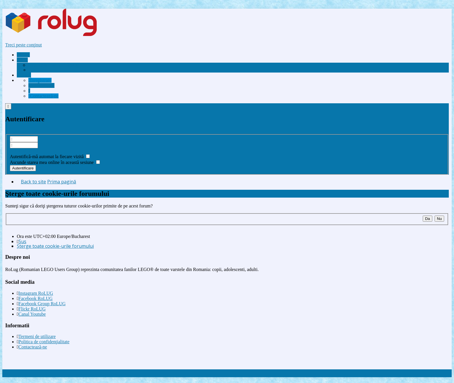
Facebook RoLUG (36, 298)
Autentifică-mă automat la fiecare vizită (50, 156)
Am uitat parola (24, 150)
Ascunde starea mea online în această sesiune (55, 162)
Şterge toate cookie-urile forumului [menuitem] (55, 246)
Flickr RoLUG (32, 308)
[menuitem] (53, 65)
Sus (22, 241)
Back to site (33, 181)
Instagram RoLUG (36, 293)
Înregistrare (16, 131)
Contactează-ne (33, 346)
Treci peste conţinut (23, 44)
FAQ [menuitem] (33, 69)
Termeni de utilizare (37, 336)
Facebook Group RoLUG (42, 303)
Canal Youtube (32, 314)
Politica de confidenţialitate (44, 341)
